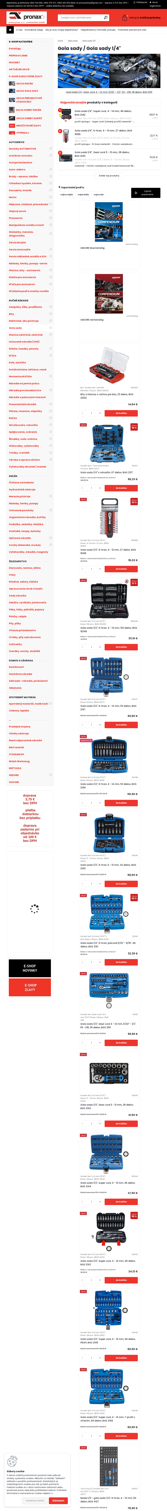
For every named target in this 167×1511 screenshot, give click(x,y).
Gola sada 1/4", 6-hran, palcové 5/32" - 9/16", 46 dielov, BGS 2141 (134, 569)
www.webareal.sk (95, 1508)
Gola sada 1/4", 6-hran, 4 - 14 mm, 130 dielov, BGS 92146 (134, 408)
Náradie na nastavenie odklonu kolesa (37, 935)
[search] (105, 17)
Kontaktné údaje (34, 29)
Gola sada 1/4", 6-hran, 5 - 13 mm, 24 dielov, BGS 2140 (82, 569)
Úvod (60, 40)
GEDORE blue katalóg (73, 248)
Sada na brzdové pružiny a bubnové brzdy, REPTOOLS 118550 (38, 882)
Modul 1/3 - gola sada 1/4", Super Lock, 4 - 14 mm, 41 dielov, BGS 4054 (134, 893)
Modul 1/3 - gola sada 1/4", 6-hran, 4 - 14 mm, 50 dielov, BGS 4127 (82, 893)
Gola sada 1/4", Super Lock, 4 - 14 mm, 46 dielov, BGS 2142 (134, 731)
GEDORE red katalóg (123, 248)
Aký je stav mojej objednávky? (61, 29)
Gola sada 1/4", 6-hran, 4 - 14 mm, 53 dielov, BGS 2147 (82, 489)
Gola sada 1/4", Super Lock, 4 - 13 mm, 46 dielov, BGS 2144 (82, 731)
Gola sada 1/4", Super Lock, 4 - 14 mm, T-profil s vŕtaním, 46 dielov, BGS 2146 (134, 812)
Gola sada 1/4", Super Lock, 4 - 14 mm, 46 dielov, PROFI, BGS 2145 (82, 812)
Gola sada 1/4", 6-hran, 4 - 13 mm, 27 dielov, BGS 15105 (82, 408)
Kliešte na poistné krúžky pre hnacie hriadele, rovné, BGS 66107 (38, 915)
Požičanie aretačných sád (132, 29)
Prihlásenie (141, 2)
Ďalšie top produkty (109, 175)
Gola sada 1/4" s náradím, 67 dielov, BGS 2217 (133, 327)
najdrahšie (83, 194)
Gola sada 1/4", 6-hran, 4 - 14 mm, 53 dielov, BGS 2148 (133, 489)
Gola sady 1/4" (89, 40)
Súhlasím (58, 1500)
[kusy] (69, 344)
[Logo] (26, 17)
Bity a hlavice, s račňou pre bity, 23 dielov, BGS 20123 (81, 327)
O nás (19, 29)
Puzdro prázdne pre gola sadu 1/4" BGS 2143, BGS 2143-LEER (106, 971)
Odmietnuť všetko (35, 1500)
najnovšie (99, 194)
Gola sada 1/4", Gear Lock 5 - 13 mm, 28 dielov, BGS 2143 (133, 650)
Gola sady (73, 40)
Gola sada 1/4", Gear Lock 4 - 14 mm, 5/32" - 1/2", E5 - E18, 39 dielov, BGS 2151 (109, 92)
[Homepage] (10, 30)
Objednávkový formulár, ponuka (98, 29)
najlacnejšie (66, 194)
